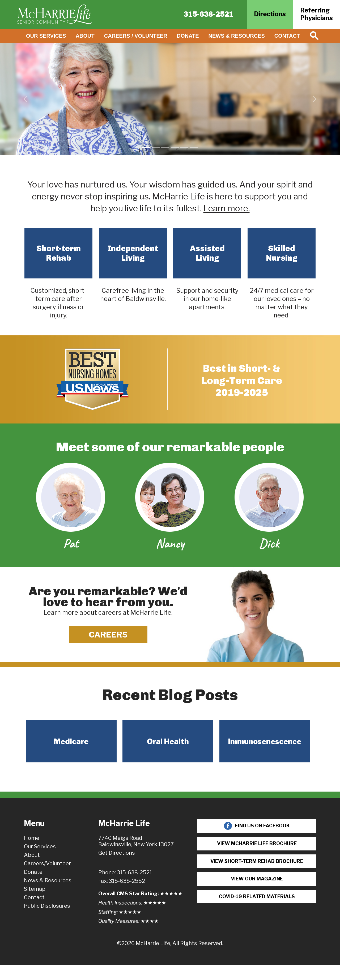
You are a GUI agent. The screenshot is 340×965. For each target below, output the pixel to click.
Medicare (71, 741)
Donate (188, 36)
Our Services (46, 36)
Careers (108, 634)
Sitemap (34, 889)
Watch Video (172, 123)
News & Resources (237, 36)
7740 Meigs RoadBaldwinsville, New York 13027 (136, 841)
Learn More (220, 123)
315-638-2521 (208, 14)
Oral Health (168, 741)
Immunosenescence (264, 741)
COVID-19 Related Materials (257, 896)
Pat (71, 543)
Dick (269, 543)
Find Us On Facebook (257, 826)
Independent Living (133, 253)
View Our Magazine (257, 878)
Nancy (170, 543)
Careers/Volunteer (47, 863)
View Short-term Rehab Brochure (256, 861)
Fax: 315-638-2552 (121, 881)
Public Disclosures (47, 906)
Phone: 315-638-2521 (125, 872)
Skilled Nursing (282, 253)
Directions (270, 14)
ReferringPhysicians (316, 14)
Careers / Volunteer (135, 36)
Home (31, 838)
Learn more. (226, 208)
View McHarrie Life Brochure (257, 843)
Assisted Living (207, 253)
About (85, 36)
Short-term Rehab (58, 253)
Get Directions (116, 853)
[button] (25, 99)
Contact (287, 36)
